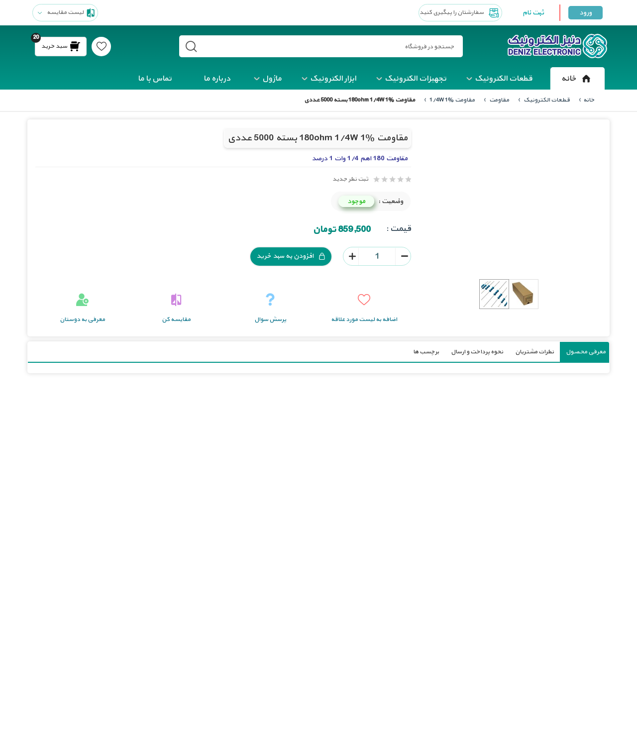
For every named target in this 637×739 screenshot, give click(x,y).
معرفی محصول (586, 351)
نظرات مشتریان (534, 351)
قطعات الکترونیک (503, 79)
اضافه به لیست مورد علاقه (364, 319)
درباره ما (217, 79)
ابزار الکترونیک (333, 79)
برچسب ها (426, 351)
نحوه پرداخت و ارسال (477, 351)
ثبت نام (533, 12)
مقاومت (498, 100)
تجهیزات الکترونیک (415, 79)
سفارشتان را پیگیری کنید (460, 12)
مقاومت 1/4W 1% (451, 100)
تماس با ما (155, 79)
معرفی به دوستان (82, 319)
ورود (585, 12)
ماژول (272, 79)
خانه (577, 78)
